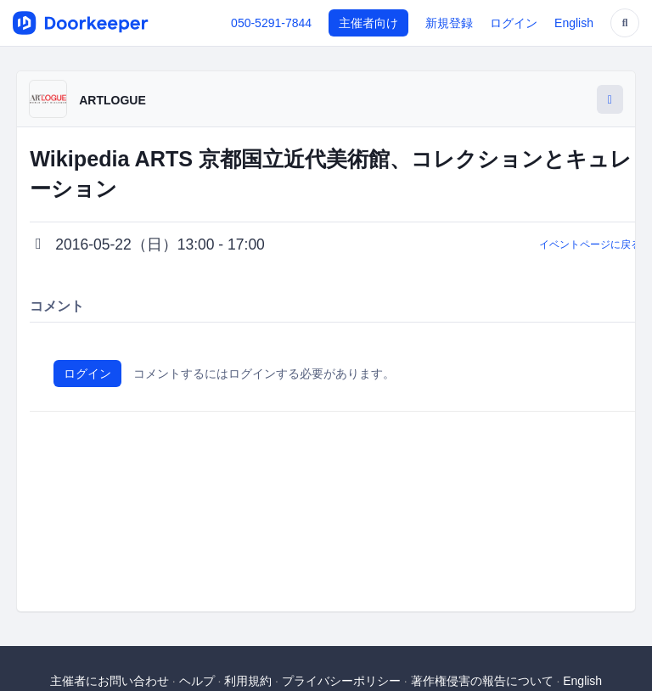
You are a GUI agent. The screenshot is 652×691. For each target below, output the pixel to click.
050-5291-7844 (271, 23)
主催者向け (368, 23)
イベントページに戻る (590, 244)
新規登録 (449, 23)
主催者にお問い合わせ (109, 681)
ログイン (513, 23)
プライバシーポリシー (341, 681)
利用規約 (248, 681)
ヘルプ (197, 681)
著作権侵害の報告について (482, 681)
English (573, 23)
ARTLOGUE (112, 100)
